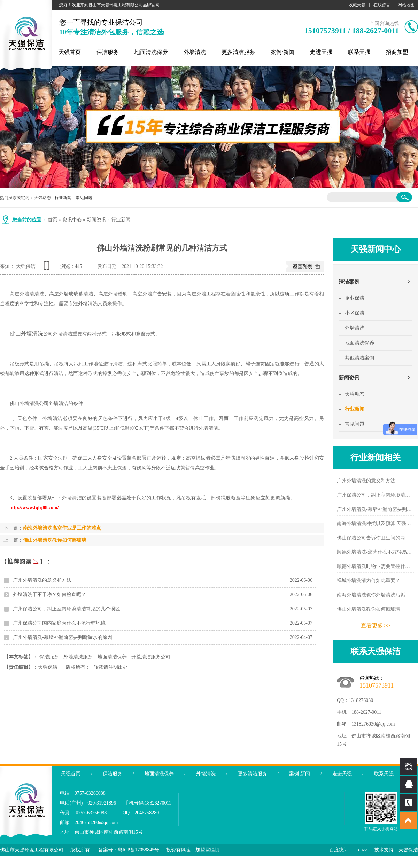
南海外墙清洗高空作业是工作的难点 (62, 528)
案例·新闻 (282, 52)
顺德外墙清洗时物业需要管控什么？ (375, 566)
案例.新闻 (299, 773)
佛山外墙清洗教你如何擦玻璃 (54, 540)
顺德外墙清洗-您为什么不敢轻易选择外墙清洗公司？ (375, 552)
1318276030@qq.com (373, 724)
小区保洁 (354, 313)
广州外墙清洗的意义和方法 (42, 580)
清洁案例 (349, 282)
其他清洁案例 (359, 357)
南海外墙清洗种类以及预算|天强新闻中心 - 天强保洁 (375, 523)
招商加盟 (397, 52)
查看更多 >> (375, 625)
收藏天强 (357, 4)
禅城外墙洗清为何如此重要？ (368, 580)
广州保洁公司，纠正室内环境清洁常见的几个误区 (66, 608)
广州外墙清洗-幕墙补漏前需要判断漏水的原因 (62, 637)
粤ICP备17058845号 (139, 850)
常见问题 (84, 197)
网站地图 (406, 4)
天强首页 (70, 52)
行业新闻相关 (375, 457)
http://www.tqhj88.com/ (34, 507)
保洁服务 (107, 52)
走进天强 (321, 52)
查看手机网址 (48, 268)
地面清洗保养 (151, 52)
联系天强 (359, 52)
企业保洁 (354, 298)
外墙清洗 (195, 52)
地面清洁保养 (112, 656)
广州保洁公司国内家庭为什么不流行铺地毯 (59, 623)
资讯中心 (72, 219)
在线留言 (381, 4)
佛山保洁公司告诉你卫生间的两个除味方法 (375, 537)
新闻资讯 (96, 219)
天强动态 (42, 197)
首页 (52, 219)
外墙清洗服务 (78, 656)
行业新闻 (63, 197)
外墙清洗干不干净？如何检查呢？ (49, 594)
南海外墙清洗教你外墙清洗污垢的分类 (375, 594)
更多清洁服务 (238, 52)
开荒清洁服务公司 (150, 656)
